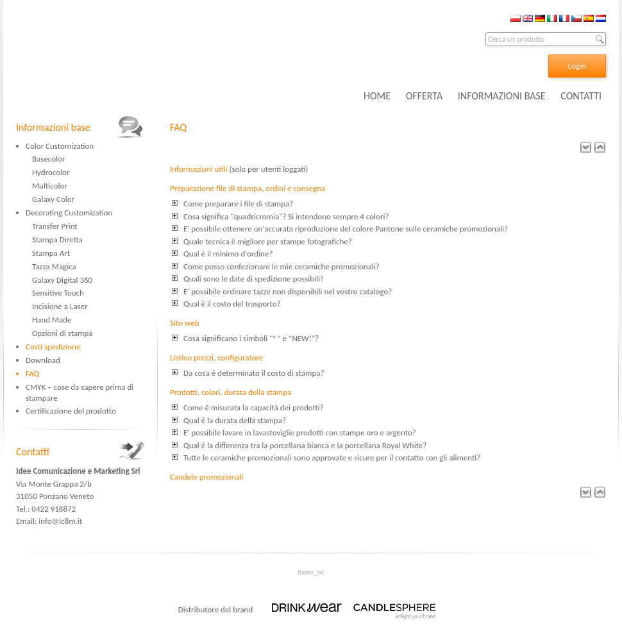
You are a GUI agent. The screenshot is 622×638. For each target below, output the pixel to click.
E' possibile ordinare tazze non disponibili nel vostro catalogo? (287, 291)
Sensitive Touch (58, 293)
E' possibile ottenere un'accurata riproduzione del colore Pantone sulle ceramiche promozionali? (345, 228)
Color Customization (60, 146)
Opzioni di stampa (62, 333)
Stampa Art (51, 253)
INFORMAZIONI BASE (502, 96)
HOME (377, 96)
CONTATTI (580, 96)
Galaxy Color (53, 199)
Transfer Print (55, 226)
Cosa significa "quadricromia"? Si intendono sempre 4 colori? (286, 216)
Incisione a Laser (60, 306)
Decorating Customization (69, 212)
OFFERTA (424, 96)
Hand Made (52, 319)
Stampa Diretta (57, 239)
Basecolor (48, 159)
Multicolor (49, 185)
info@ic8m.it (60, 521)
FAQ (32, 373)
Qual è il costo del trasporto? (232, 303)
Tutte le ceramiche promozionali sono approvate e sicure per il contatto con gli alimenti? (331, 457)
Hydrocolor (50, 172)
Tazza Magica (54, 266)
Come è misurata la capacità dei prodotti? (253, 407)
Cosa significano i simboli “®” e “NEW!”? (251, 338)
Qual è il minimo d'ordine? (228, 253)
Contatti (32, 452)
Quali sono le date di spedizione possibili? (253, 278)
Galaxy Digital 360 (62, 280)
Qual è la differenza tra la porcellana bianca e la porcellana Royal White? (304, 445)
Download (43, 360)
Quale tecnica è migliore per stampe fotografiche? (267, 241)
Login (577, 66)
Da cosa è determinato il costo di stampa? (253, 373)
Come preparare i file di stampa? (238, 203)
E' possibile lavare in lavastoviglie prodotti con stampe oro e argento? (299, 432)
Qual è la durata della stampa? (234, 420)
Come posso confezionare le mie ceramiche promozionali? (281, 266)
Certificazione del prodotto (71, 411)
